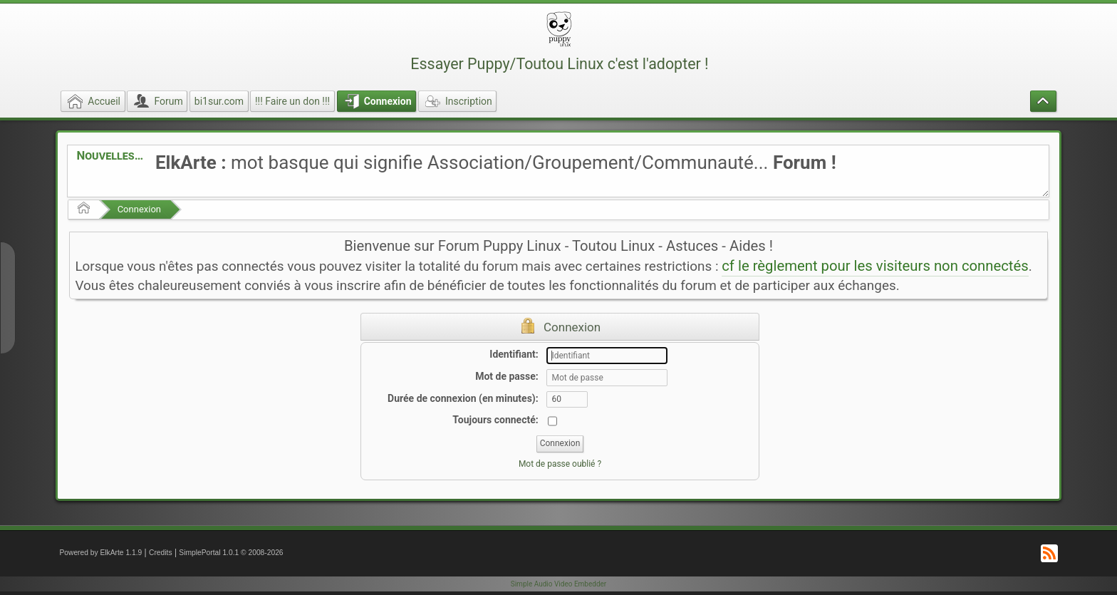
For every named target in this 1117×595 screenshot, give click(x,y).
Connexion (139, 209)
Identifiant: (513, 354)
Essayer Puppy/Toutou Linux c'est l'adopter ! (559, 64)
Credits (160, 553)
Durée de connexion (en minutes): (463, 398)
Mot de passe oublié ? (560, 464)
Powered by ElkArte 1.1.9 (100, 553)
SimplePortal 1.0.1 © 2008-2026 (231, 553)
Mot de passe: (507, 376)
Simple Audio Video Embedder (558, 584)
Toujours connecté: (495, 419)
